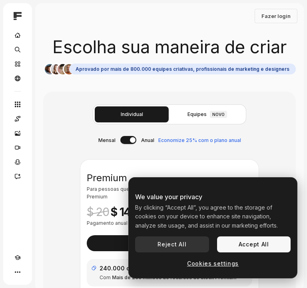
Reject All (171, 244)
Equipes (207, 114)
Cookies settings (213, 263)
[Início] (17, 35)
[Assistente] (17, 176)
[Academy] (17, 257)
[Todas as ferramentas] (17, 104)
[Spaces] (17, 118)
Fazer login (276, 16)
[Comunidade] (17, 78)
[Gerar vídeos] (17, 147)
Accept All (254, 244)
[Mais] (17, 272)
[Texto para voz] (17, 162)
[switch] (128, 140)
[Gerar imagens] (17, 133)
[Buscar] (17, 49)
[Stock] (17, 64)
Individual (132, 114)
